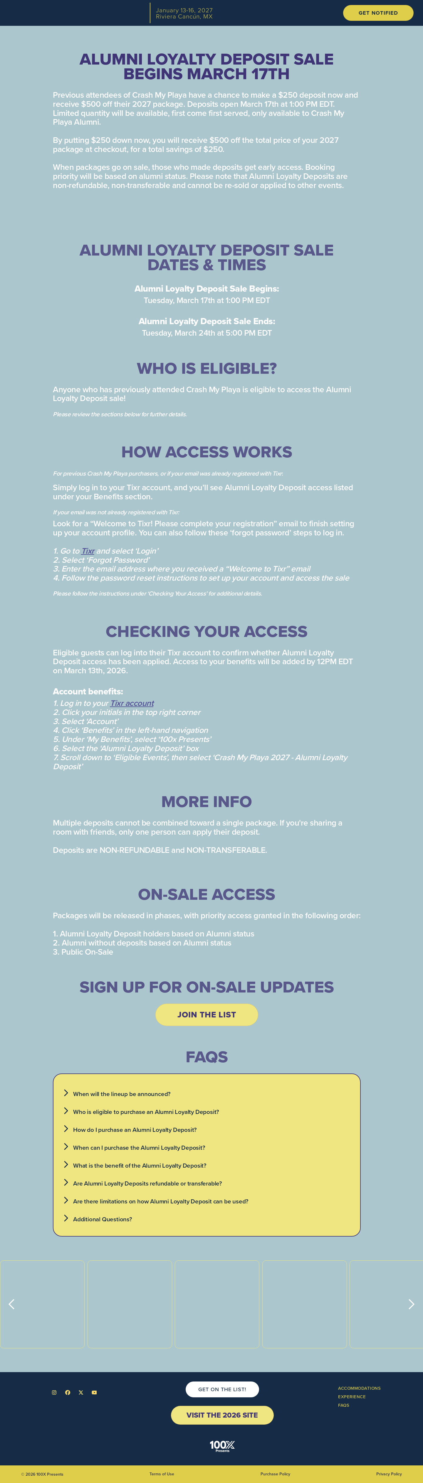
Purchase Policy (275, 1474)
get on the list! (222, 1389)
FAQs (343, 1405)
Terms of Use (162, 1474)
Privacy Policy (389, 1474)
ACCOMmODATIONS (359, 1388)
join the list (206, 1015)
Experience (352, 1397)
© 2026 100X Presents (42, 1474)
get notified (378, 13)
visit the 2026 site (222, 1415)
